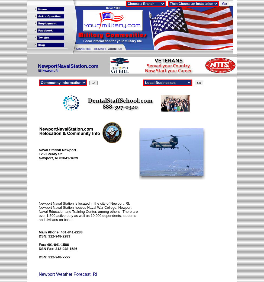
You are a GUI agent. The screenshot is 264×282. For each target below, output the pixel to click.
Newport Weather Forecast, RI (68, 274)
